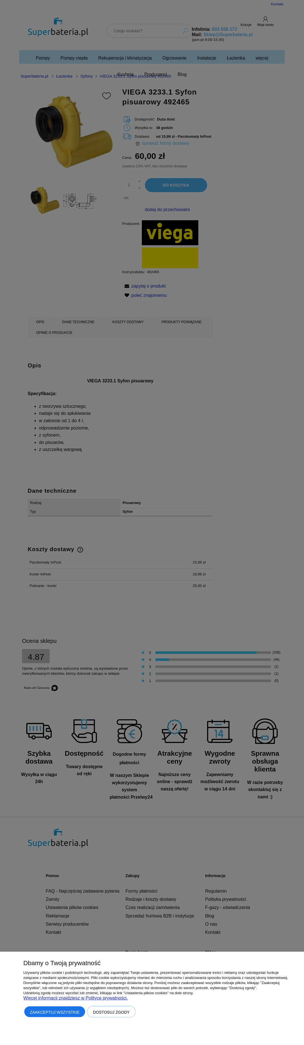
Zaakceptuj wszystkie (55, 1012)
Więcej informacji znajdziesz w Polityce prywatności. (75, 998)
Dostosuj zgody (111, 1012)
